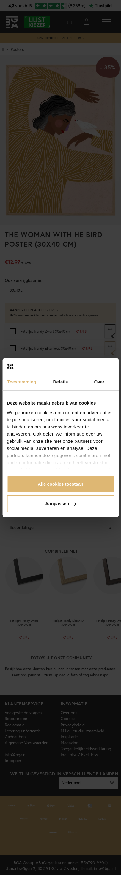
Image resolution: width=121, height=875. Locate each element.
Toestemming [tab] (21, 381)
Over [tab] (99, 381)
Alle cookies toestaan (60, 484)
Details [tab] (60, 381)
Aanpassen (60, 503)
